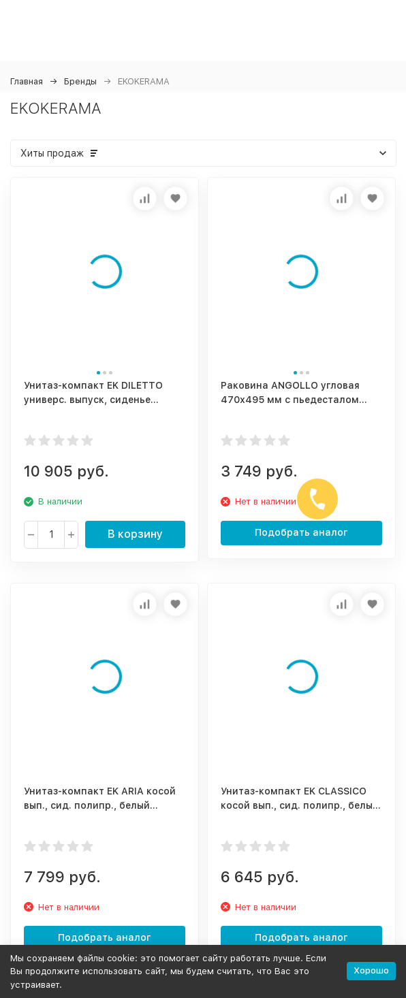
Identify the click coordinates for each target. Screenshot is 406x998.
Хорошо (371, 970)
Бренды (80, 81)
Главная (26, 81)
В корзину (135, 534)
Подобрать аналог (301, 532)
